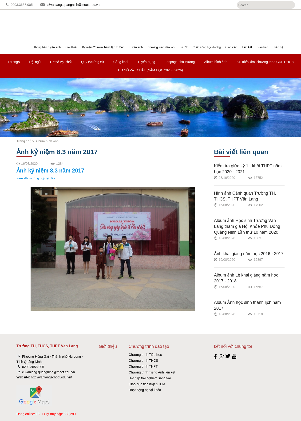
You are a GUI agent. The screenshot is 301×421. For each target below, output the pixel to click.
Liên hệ (278, 47)
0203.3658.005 (22, 5)
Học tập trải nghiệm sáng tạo (150, 378)
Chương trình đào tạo (160, 47)
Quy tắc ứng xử (92, 62)
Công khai (120, 62)
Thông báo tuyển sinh (47, 47)
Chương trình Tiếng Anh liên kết (152, 372)
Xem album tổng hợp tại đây (35, 178)
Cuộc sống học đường (207, 47)
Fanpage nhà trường (180, 62)
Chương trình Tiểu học (145, 355)
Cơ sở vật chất (61, 62)
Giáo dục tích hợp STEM (147, 384)
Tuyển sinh (136, 47)
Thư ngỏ (13, 62)
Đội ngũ (34, 62)
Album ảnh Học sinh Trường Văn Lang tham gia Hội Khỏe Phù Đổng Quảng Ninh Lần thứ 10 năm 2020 (247, 226)
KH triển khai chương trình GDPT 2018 (265, 62)
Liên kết (247, 47)
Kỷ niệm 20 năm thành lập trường (103, 47)
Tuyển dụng (146, 62)
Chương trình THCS (143, 360)
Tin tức (183, 47)
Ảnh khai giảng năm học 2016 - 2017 (248, 253)
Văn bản (262, 47)
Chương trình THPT (143, 366)
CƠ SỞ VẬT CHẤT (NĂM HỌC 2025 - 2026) (150, 70)
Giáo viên (231, 47)
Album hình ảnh (215, 62)
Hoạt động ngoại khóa (145, 390)
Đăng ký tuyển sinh (279, 22)
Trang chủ (24, 141)
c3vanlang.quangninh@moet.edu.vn (73, 5)
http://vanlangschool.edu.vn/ (51, 377)
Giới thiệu (71, 47)
